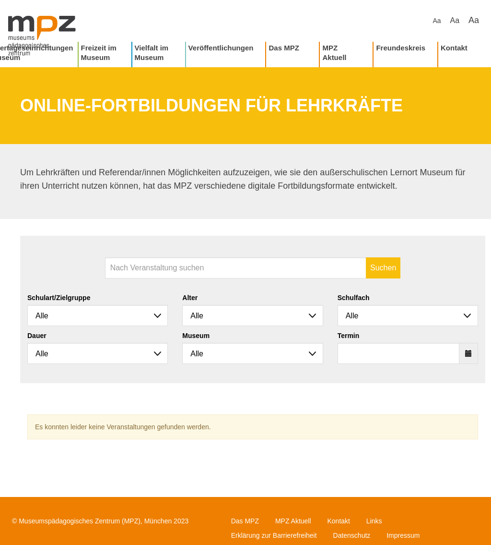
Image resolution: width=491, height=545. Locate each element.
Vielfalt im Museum (152, 52)
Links (374, 521)
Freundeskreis (400, 48)
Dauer (37, 335)
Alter (190, 298)
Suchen (383, 268)
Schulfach (354, 298)
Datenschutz (352, 535)
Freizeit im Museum (99, 52)
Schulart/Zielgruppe (58, 298)
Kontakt (454, 48)
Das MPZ (284, 48)
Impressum (403, 535)
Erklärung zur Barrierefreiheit (274, 535)
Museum (196, 335)
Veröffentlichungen (221, 48)
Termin (349, 335)
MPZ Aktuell (334, 52)
